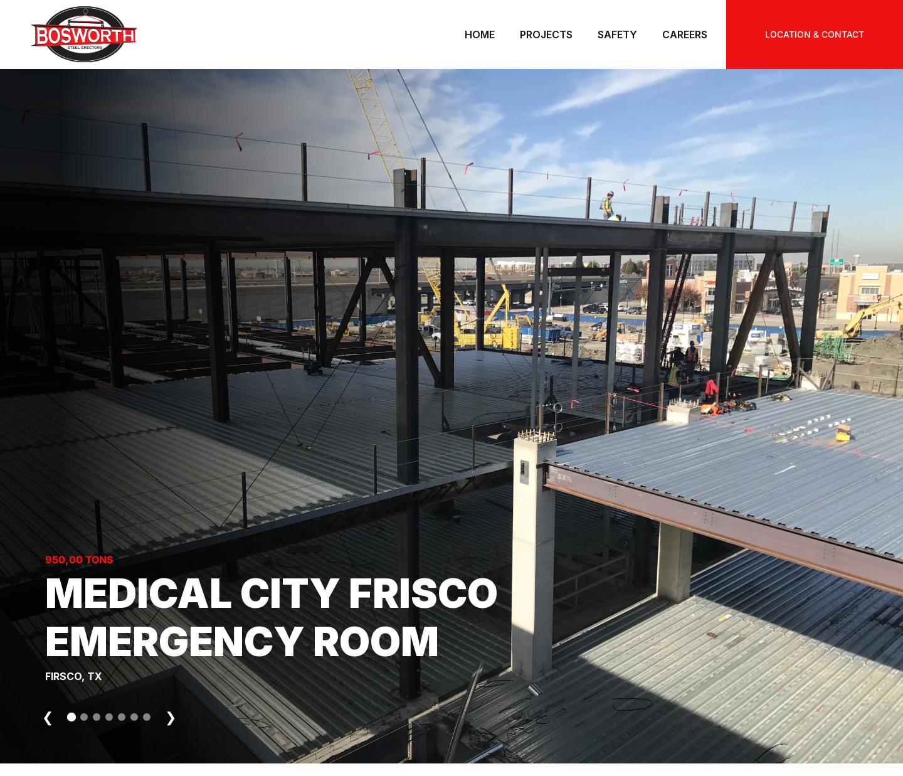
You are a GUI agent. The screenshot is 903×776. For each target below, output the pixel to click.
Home (480, 34)
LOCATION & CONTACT (814, 34)
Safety (617, 34)
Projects (546, 34)
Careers (684, 34)
